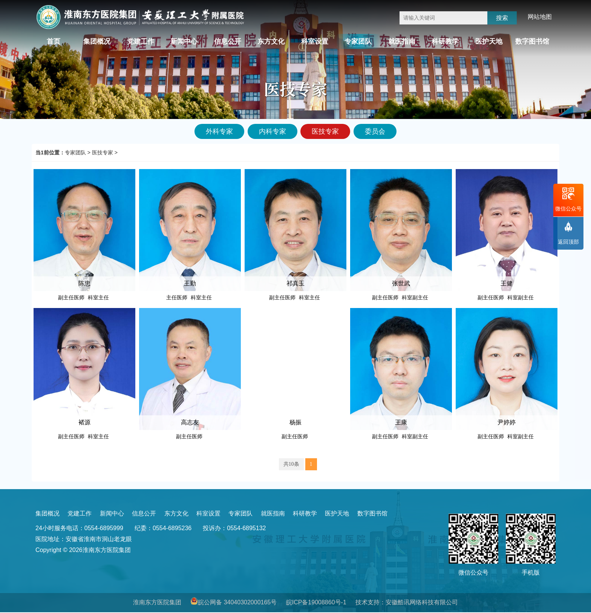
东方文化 (271, 41)
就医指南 (401, 41)
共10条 (291, 464)
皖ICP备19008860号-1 (316, 602)
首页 (53, 41)
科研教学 (445, 41)
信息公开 (227, 41)
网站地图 (540, 17)
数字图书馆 (532, 41)
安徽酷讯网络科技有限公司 (422, 602)
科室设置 (314, 41)
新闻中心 (184, 41)
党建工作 (140, 41)
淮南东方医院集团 (157, 602)
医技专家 (102, 152)
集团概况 (96, 41)
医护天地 (488, 41)
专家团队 (358, 41)
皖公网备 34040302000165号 (237, 602)
